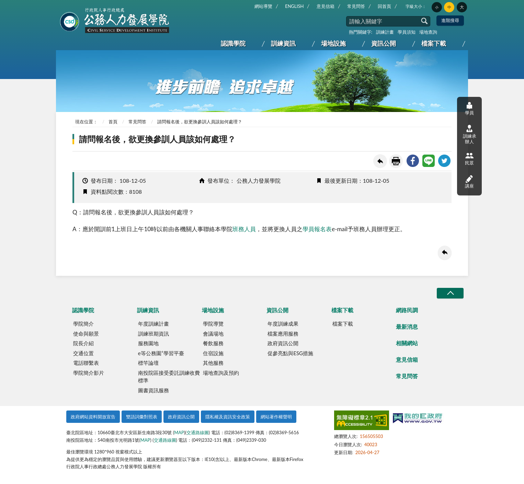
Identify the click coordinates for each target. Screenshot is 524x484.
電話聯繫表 (86, 363)
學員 (469, 108)
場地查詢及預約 (221, 373)
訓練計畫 (385, 32)
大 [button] (462, 7)
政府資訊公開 (282, 343)
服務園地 (148, 343)
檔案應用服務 (282, 333)
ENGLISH (294, 6)
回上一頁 (380, 161)
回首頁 (384, 6)
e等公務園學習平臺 (161, 352)
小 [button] (436, 7)
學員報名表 (317, 229)
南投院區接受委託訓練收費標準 (169, 377)
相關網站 (407, 343)
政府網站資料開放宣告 (93, 416)
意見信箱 (325, 6)
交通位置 (83, 353)
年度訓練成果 (282, 323)
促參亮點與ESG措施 (290, 353)
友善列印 (396, 161)
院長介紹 (83, 343)
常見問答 (356, 6)
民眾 (469, 158)
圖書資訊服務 (153, 390)
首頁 (113, 121)
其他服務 (213, 363)
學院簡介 (83, 323)
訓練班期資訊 (153, 333)
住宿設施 (213, 353)
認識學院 (233, 43)
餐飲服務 (213, 343)
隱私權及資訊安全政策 (227, 416)
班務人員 (244, 229)
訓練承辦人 (469, 134)
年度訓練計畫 (153, 323)
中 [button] (449, 7)
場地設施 (333, 43)
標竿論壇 (148, 363)
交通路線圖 (197, 432)
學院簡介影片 (88, 373)
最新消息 (407, 326)
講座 (469, 182)
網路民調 (407, 310)
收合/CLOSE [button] (450, 293)
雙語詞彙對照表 (141, 416)
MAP (179, 432)
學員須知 (406, 32)
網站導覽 (263, 6)
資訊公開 (383, 43)
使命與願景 (86, 333)
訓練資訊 (283, 43)
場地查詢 (428, 32)
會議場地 (213, 333)
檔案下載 (433, 43)
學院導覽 (213, 323)
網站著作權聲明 (276, 416)
